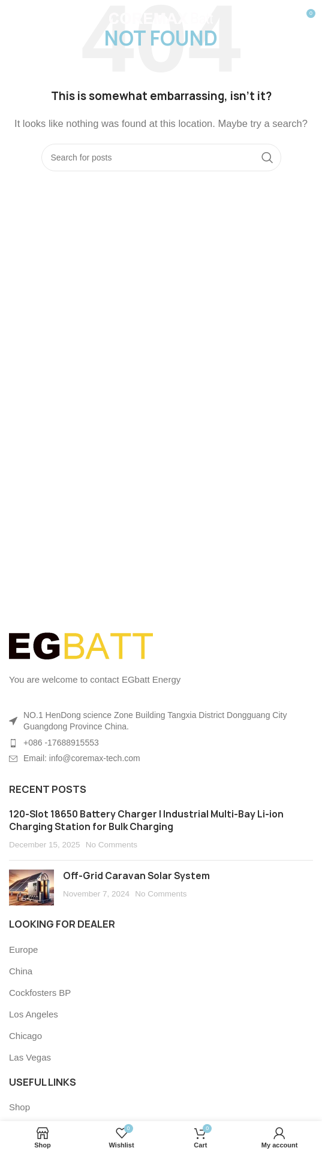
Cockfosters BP (40, 993)
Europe (23, 949)
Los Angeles (33, 1014)
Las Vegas (30, 1057)
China (20, 971)
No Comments (111, 844)
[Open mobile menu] (29, 18)
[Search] (161, 157)
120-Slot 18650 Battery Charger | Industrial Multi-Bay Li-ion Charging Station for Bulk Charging (146, 820)
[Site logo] (161, 17)
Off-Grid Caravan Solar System (136, 876)
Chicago (25, 1036)
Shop (19, 1107)
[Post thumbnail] (31, 887)
